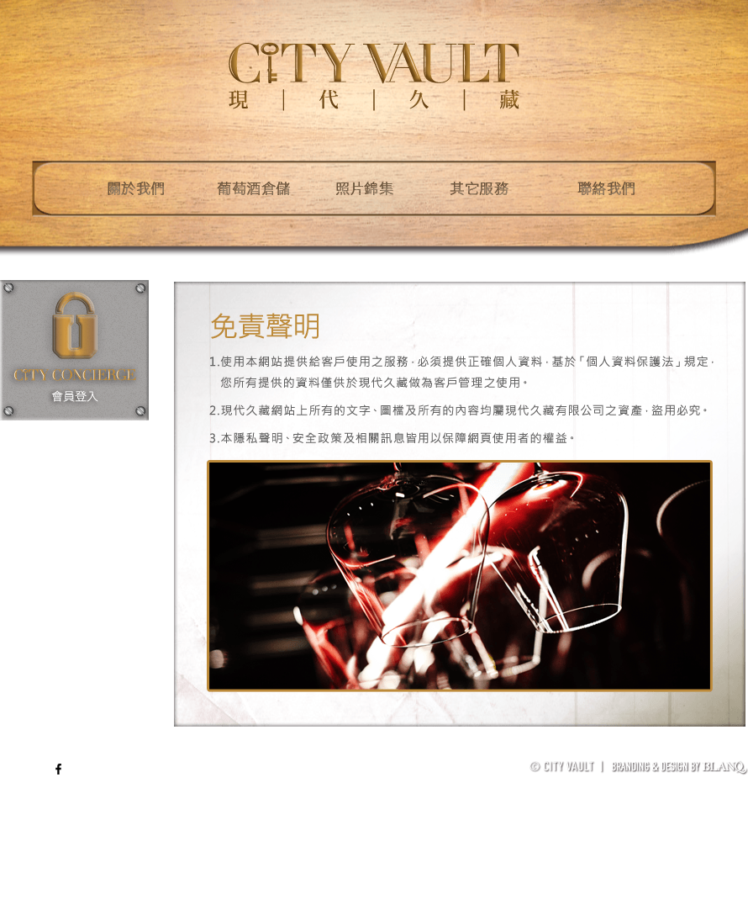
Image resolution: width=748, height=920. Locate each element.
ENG (34, 769)
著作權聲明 (670, 752)
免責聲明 (613, 752)
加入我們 (728, 752)
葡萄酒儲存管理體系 (534, 752)
